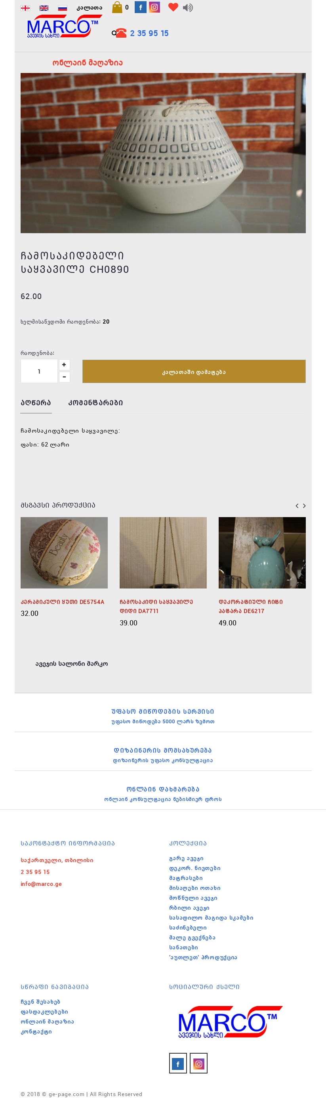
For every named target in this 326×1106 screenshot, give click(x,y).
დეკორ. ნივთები (195, 868)
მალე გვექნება (192, 937)
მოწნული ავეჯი (193, 897)
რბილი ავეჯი (189, 907)
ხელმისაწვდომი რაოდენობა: (61, 321)
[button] (120, 7)
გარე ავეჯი (186, 858)
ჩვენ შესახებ (41, 1001)
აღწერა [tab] (36, 403)
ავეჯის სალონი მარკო (71, 663)
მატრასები (186, 878)
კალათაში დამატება (194, 372)
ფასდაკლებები (44, 1011)
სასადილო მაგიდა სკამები (211, 917)
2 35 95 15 (149, 33)
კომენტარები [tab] (96, 403)
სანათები (183, 947)
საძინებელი (188, 927)
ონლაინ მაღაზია (47, 1021)
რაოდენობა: (38, 353)
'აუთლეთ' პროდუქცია (203, 957)
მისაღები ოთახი (195, 887)
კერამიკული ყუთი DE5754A (63, 602)
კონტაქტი (36, 1031)
